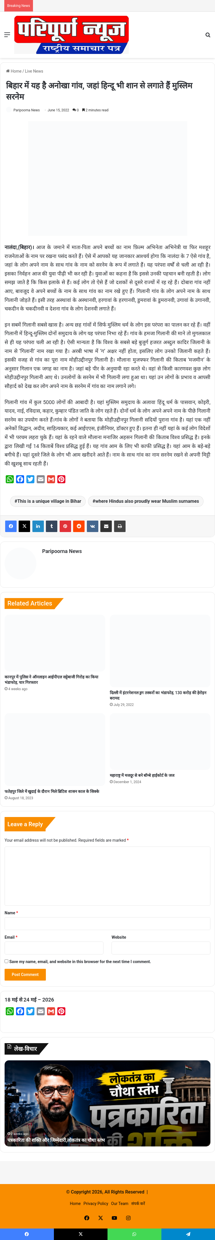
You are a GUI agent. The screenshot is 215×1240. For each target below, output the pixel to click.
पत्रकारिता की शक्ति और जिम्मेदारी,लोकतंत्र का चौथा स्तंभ (61, 1138)
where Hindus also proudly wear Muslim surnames (147, 501)
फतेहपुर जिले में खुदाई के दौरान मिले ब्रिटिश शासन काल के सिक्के (52, 789)
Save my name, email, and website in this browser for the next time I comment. (80, 959)
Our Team (119, 1201)
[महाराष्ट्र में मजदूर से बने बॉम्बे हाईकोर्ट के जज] (160, 739)
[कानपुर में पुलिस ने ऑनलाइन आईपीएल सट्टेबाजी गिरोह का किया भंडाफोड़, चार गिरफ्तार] (55, 641)
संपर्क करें (138, 1201)
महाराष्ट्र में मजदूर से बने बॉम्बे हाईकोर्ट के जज (142, 773)
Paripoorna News (26, 110)
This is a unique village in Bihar (49, 501)
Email (11, 935)
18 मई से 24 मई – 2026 (29, 998)
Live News (34, 71)
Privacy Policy (95, 1201)
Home (14, 71)
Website (119, 935)
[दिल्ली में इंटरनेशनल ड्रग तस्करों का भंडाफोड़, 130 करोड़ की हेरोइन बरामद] (160, 649)
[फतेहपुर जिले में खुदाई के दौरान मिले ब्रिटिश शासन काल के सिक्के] (55, 747)
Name (11, 911)
